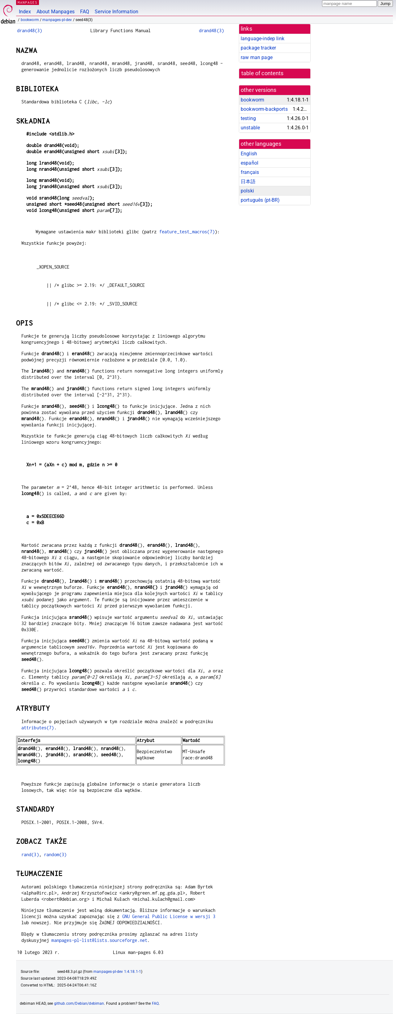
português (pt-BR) (260, 200)
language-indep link (262, 38)
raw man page (257, 57)
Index (25, 12)
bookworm (30, 20)
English (249, 154)
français (250, 172)
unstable (250, 128)
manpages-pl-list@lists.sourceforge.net (99, 940)
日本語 (248, 181)
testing (248, 118)
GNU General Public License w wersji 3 (169, 916)
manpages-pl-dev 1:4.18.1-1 (117, 971)
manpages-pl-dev (57, 20)
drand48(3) (29, 30)
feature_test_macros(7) (187, 231)
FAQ (84, 12)
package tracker (258, 48)
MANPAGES (27, 2)
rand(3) (30, 854)
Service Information (116, 12)
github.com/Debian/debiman (79, 1003)
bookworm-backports (264, 109)
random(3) (55, 854)
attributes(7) (37, 727)
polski (247, 191)
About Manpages (56, 12)
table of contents (262, 73)
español (249, 163)
